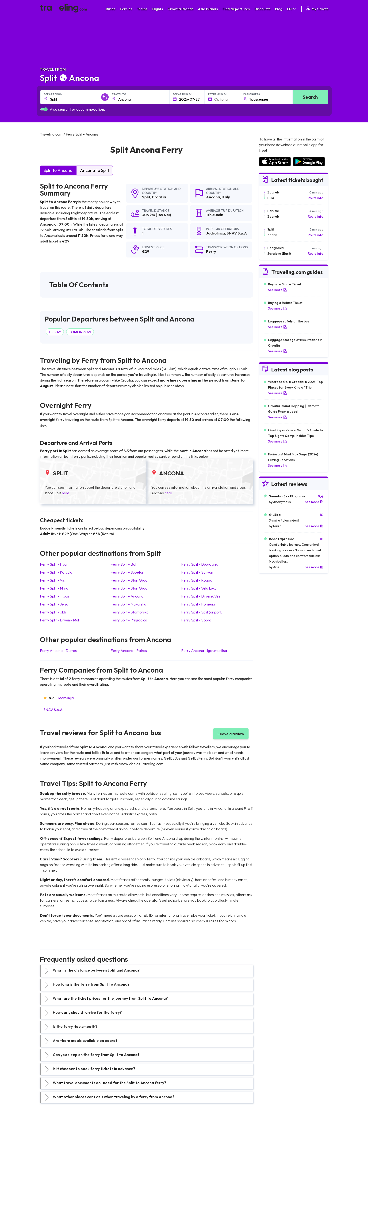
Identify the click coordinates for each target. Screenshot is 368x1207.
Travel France (52, 1172)
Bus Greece (123, 1162)
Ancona (213, 197)
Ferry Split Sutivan (197, 572)
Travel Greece (53, 1157)
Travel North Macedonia (60, 1148)
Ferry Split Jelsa (54, 604)
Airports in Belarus (272, 1157)
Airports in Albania (272, 1177)
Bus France (122, 1167)
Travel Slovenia (53, 1182)
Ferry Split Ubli (53, 612)
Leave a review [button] (231, 733)
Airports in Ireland (271, 1152)
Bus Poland (122, 1177)
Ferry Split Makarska (128, 604)
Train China (194, 1152)
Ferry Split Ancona (127, 596)
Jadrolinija (65, 698)
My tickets (316, 9)
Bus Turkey (122, 1187)
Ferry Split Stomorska (130, 612)
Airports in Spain (270, 1143)
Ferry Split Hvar (54, 564)
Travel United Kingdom (59, 1143)
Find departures (236, 9)
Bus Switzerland (126, 1182)
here (65, 493)
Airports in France (271, 1148)
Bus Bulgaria (123, 1148)
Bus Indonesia (124, 1192)
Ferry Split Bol (123, 564)
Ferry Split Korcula (56, 572)
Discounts (262, 9)
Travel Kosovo (53, 1192)
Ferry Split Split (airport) (201, 612)
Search (310, 97)
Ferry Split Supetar (127, 572)
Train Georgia (196, 1157)
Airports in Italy (269, 1167)
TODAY (54, 331)
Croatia (159, 197)
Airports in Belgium (272, 1187)
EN (292, 9)
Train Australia (197, 1162)
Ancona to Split (94, 170)
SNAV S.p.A (53, 709)
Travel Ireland (52, 1187)
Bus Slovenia (123, 1157)
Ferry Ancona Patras (129, 650)
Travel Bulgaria (53, 1152)
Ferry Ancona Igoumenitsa (204, 650)
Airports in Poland (271, 1182)
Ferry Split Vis (52, 580)
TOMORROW (80, 331)
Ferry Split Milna (54, 588)
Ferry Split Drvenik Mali (60, 620)
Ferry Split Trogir (54, 596)
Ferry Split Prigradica (129, 620)
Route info (315, 198)
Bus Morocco (124, 1143)
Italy (226, 197)
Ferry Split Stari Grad (129, 580)
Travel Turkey (52, 1167)
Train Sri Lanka (197, 1148)
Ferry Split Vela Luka (199, 588)
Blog (278, 9)
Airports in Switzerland (275, 1162)
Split (146, 197)
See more (277, 290)
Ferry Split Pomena (198, 604)
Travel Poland (52, 1177)
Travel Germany (54, 1162)
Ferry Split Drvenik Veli (200, 596)
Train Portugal (196, 1143)
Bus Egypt (121, 1172)
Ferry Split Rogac (196, 580)
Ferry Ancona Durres (58, 650)
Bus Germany (124, 1152)
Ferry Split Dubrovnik (199, 564)
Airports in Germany (273, 1172)
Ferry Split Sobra (196, 620)
